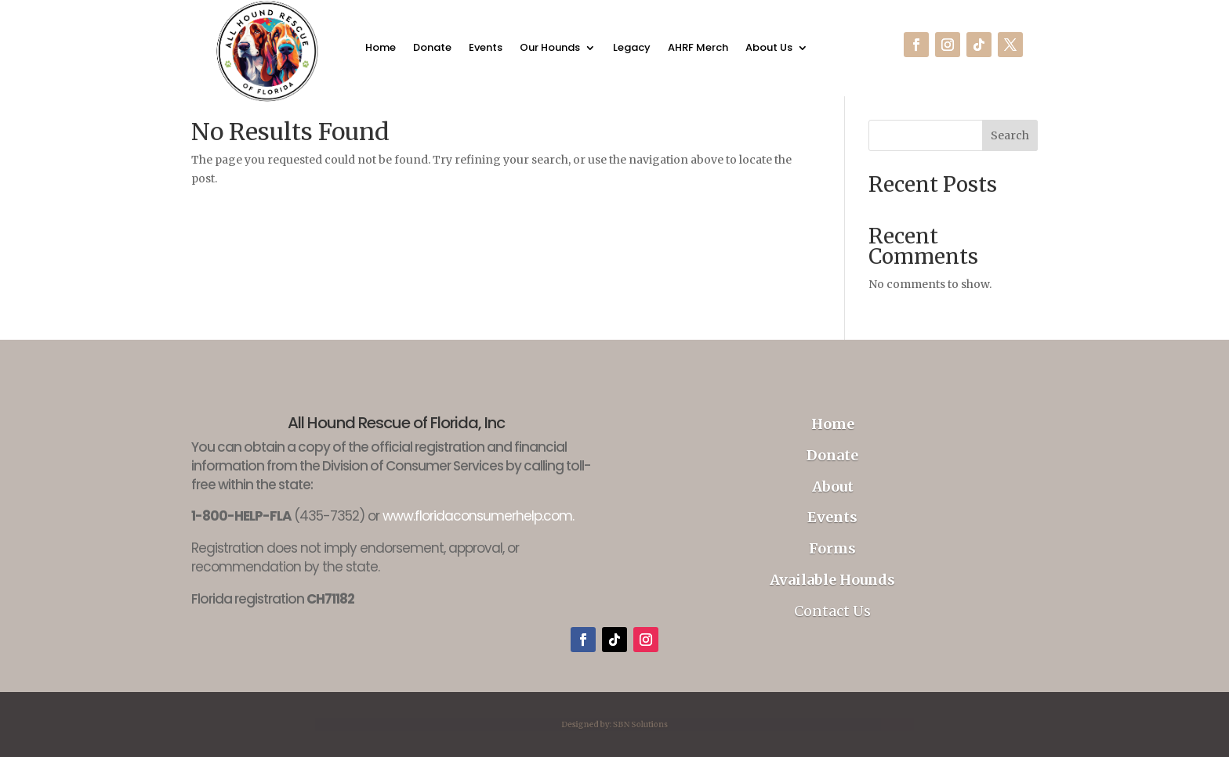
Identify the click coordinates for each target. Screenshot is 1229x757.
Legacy (632, 49)
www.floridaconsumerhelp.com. (478, 515)
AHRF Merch (698, 49)
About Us (768, 49)
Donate (432, 49)
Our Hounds (550, 49)
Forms (832, 548)
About (833, 487)
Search (1010, 135)
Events (485, 49)
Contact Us (832, 611)
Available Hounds (832, 580)
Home (380, 49)
